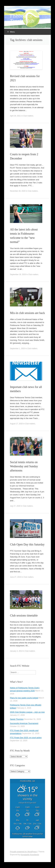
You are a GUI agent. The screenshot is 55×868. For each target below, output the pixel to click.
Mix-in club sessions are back (27, 313)
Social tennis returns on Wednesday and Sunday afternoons (24, 466)
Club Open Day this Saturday (27, 544)
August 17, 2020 (16, 424)
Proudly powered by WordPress (23, 852)
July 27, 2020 (15, 506)
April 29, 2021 (15, 116)
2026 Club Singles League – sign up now (27, 712)
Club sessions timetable (24, 615)
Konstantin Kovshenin (30, 854)
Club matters (28, 116)
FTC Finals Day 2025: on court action (26, 737)
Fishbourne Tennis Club (22, 18)
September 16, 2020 (18, 274)
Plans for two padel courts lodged (24, 698)
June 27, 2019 (15, 577)
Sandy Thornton (16, 719)
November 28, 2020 (17, 191)
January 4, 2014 (16, 651)
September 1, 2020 (17, 348)
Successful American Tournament (24, 723)
